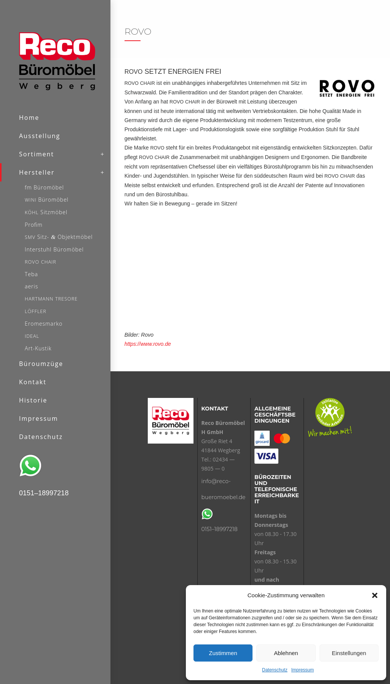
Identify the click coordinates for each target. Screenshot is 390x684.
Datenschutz (275, 670)
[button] (375, 595)
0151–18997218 (219, 529)
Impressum (302, 670)
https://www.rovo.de (148, 344)
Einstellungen (349, 653)
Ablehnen (286, 653)
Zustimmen (223, 653)
